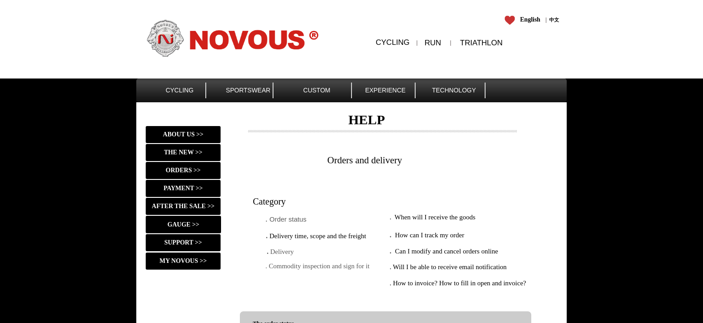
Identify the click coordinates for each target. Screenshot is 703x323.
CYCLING (179, 90)
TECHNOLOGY (454, 90)
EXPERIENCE (385, 90)
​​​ (554, 19)
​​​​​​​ (524, 20)
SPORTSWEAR (248, 90)
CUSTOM (316, 90)
